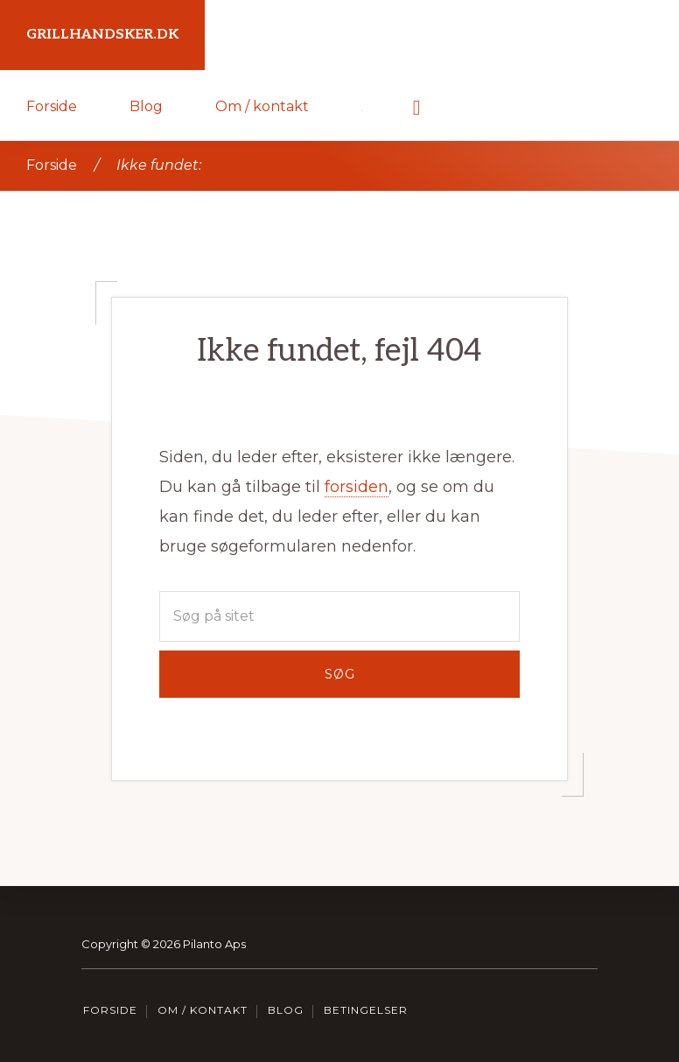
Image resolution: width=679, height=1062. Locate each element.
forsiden (356, 486)
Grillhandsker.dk (102, 34)
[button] (416, 105)
